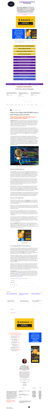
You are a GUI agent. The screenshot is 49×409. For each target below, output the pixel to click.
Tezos (25, 104)
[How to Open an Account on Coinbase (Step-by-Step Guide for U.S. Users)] (24, 296)
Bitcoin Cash (32, 104)
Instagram (39, 392)
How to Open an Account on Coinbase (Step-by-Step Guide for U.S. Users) (24, 301)
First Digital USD (13, 280)
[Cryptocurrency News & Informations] (24, 68)
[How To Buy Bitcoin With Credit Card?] (24, 63)
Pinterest (40, 394)
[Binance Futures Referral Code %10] (24, 51)
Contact (20, 397)
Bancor (28, 104)
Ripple (16, 104)
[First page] (18, 101)
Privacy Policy (34, 392)
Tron (22, 104)
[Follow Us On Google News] (24, 76)
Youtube (40, 393)
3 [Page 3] (24, 101)
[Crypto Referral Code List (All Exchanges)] (24, 46)
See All (41, 291)
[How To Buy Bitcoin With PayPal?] (24, 65)
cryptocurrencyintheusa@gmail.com (24, 394)
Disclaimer (34, 393)
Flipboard (40, 395)
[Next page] (29, 101)
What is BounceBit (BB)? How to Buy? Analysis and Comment (36, 301)
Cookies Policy (34, 395)
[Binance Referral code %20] (24, 49)
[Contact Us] (24, 71)
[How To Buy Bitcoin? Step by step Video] (24, 60)
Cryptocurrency (12, 104)
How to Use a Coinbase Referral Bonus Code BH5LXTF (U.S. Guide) (11, 301)
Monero (19, 104)
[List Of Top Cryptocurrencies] (24, 54)
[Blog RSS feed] (29, 407)
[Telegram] (24, 79)
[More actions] (38, 110)
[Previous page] (19, 101)
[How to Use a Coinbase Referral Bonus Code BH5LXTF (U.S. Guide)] (12, 296)
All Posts (8, 104)
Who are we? (34, 391)
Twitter (40, 391)
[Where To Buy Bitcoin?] (24, 57)
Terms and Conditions (34, 394)
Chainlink (36, 104)
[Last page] (31, 101)
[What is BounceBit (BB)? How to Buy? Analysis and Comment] (36, 296)
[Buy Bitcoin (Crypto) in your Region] (24, 74)
